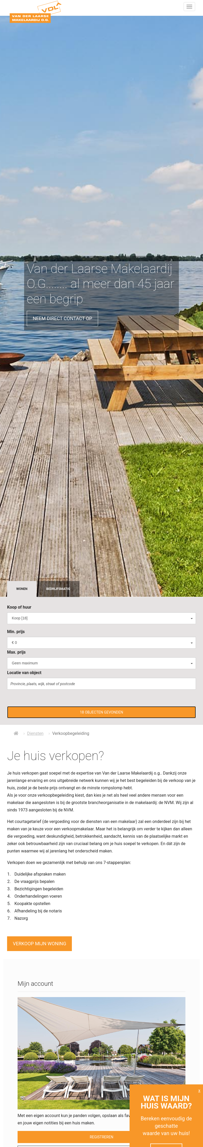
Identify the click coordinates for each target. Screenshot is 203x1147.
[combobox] (101, 618)
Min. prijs (16, 631)
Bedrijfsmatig (58, 589)
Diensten (35, 733)
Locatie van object (24, 672)
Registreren (101, 1137)
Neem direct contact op (62, 318)
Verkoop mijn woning (39, 943)
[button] (101, 712)
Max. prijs (16, 652)
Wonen (21, 589)
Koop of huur (19, 607)
